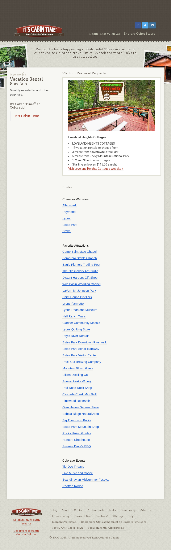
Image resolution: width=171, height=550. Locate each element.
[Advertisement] (85, 9)
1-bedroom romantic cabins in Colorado (26, 532)
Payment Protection (64, 521)
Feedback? (101, 516)
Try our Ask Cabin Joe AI (67, 527)
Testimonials (96, 510)
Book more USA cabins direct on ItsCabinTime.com (113, 521)
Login (93, 33)
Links (112, 510)
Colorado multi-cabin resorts (26, 521)
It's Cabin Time (27, 116)
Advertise (146, 510)
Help (131, 516)
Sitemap (118, 516)
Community (128, 510)
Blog (54, 510)
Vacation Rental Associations (106, 527)
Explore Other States (139, 33)
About (65, 510)
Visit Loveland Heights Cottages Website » (96, 168)
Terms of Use (82, 516)
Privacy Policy (60, 516)
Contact (79, 510)
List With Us (110, 33)
